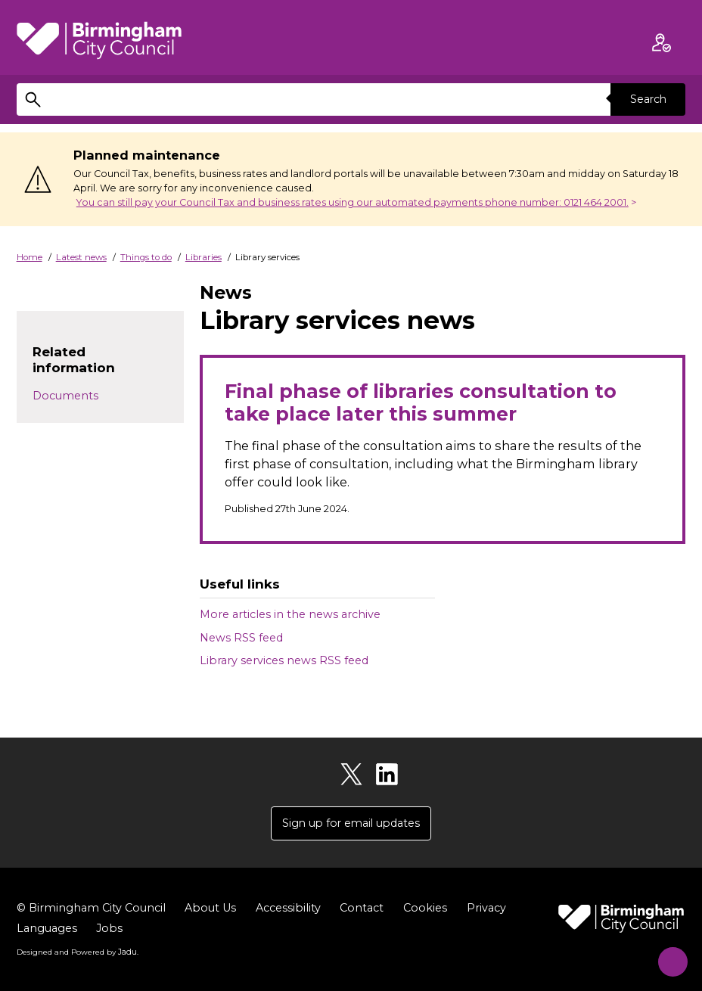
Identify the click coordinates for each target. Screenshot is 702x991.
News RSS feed (241, 638)
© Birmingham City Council (91, 908)
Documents (65, 395)
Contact (362, 908)
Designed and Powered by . (77, 952)
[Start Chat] (667, 956)
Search (647, 99)
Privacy (486, 908)
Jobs (109, 929)
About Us (210, 908)
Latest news (81, 257)
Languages (47, 929)
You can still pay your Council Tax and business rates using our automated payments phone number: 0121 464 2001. (352, 202)
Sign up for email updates (351, 823)
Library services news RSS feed (284, 660)
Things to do (146, 257)
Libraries (203, 257)
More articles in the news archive (290, 614)
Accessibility (288, 908)
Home (29, 257)
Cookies (425, 908)
